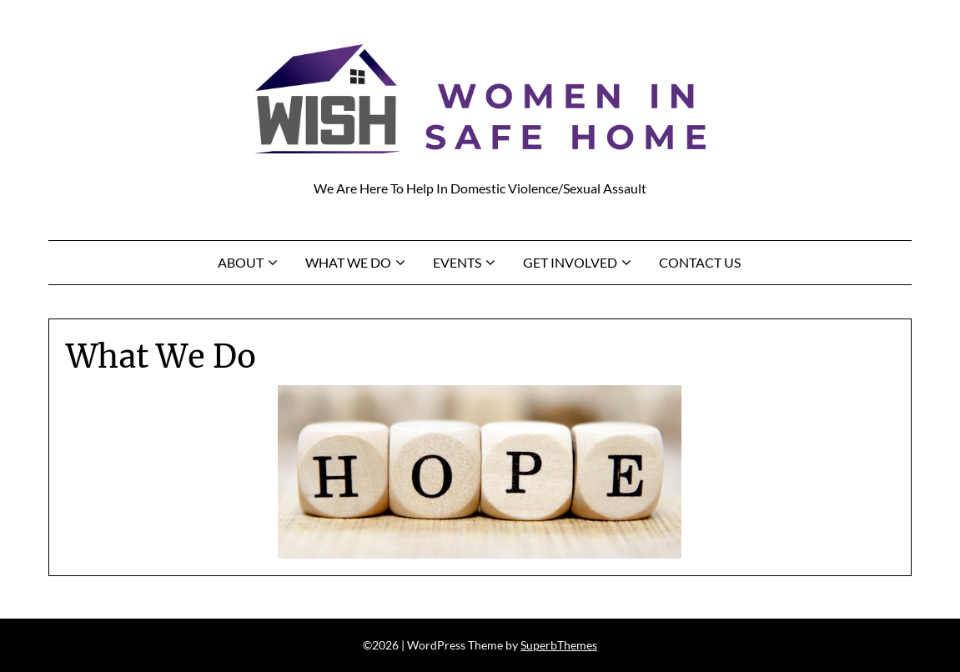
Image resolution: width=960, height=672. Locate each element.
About (241, 262)
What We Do (348, 262)
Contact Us (700, 262)
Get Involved (570, 262)
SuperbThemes (558, 645)
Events (457, 262)
